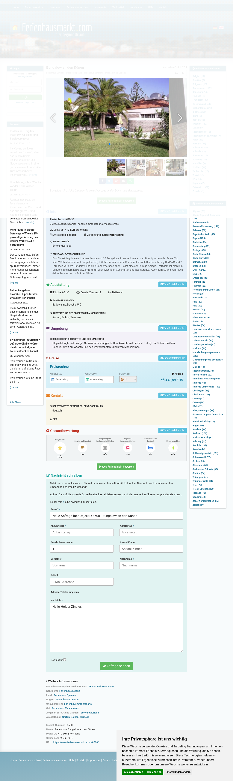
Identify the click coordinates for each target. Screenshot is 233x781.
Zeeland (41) (199, 505)
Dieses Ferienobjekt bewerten (116, 466)
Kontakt (80, 760)
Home (13, 760)
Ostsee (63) (198, 398)
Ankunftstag (58, 525)
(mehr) (30, 222)
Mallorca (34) (199, 348)
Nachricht (57, 600)
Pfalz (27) (197, 406)
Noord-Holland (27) (202, 374)
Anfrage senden (116, 666)
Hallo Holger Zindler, (116, 627)
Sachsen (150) (200, 433)
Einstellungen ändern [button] (178, 771)
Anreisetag (56, 374)
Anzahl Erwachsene (61, 542)
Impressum (93, 760)
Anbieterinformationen (101, 686)
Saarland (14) (199, 429)
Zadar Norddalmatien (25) (206, 501)
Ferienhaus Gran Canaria (78, 703)
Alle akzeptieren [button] (133, 771)
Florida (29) (198, 293)
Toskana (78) (199, 493)
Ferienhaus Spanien (65, 695)
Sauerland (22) (200, 449)
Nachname (127, 558)
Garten (66, 717)
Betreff (55, 509)
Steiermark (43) (200, 465)
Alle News (16, 402)
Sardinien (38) (200, 445)
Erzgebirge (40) (200, 278)
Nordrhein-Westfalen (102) (206, 378)
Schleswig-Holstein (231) (205, 453)
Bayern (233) (199, 238)
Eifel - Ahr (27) (200, 270)
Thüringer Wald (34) (203, 481)
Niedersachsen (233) (203, 370)
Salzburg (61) (199, 441)
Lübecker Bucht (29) (203, 340)
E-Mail (55, 575)
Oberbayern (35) (201, 390)
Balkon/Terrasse (80, 717)
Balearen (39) (199, 230)
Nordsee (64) (199, 382)
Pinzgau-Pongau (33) (203, 410)
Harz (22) (197, 301)
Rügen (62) (198, 425)
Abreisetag (91, 374)
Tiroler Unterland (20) (203, 489)
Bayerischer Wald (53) (204, 234)
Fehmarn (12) (199, 282)
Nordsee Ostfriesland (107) (206, 386)
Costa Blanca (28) (202, 254)
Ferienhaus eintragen (55, 760)
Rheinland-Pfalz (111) (204, 421)
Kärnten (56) (199, 325)
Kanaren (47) (199, 313)
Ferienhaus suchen (30, 760)
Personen (124, 374)
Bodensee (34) (200, 242)
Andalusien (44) (200, 222)
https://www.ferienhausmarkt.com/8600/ (76, 742)
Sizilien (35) (199, 461)
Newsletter (58, 660)
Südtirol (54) (199, 473)
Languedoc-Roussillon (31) (206, 336)
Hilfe (71, 760)
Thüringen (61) (200, 477)
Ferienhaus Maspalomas (65, 708)
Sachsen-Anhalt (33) (203, 437)
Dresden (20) (199, 266)
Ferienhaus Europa (69, 690)
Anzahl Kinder (128, 542)
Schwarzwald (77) (202, 457)
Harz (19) (197, 305)
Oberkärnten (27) (201, 394)
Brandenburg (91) (201, 246)
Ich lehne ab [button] (154, 771)
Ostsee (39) (198, 402)
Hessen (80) (199, 309)
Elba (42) (197, 274)
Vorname (56, 558)
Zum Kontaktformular (173, 284)
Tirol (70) (197, 485)
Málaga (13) (199, 367)
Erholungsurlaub (90, 712)
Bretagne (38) (199, 250)
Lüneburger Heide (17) (204, 344)
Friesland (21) (200, 297)
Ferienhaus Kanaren (67, 699)
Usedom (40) (199, 497)
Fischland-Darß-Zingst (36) (206, 289)
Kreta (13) (198, 321)
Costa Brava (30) (201, 258)
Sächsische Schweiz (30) (205, 469)
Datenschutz (109, 760)
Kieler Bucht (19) (201, 317)
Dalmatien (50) (200, 262)
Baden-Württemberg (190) (206, 226)
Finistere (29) (199, 286)
